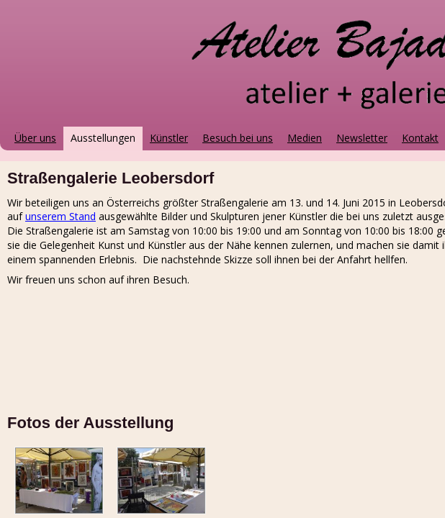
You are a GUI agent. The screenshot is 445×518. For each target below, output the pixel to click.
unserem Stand (60, 216)
